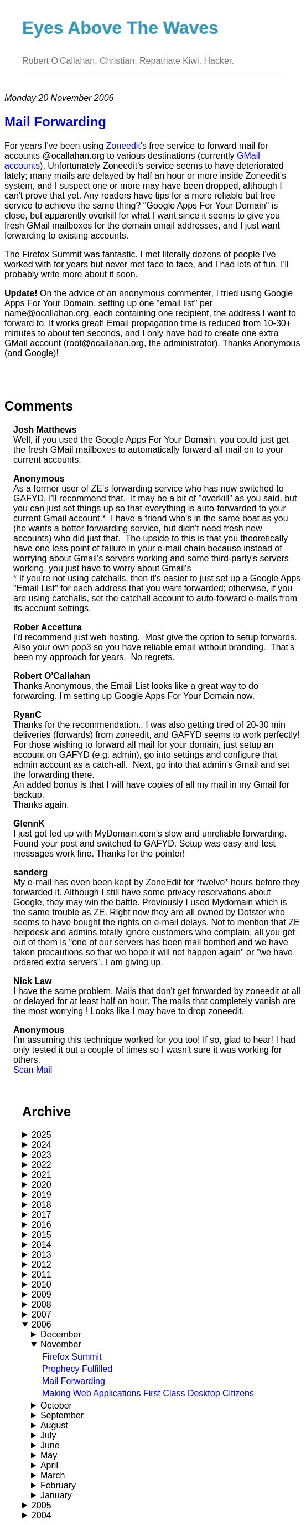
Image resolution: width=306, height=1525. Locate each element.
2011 (41, 1274)
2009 (41, 1294)
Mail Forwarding (73, 1381)
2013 (41, 1254)
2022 (41, 1164)
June (50, 1445)
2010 (41, 1284)
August (54, 1425)
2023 (41, 1154)
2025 (41, 1134)
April (49, 1465)
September (62, 1415)
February (58, 1485)
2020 (41, 1184)
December (60, 1334)
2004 (41, 1515)
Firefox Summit (72, 1356)
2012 (41, 1264)
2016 (41, 1224)
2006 (41, 1324)
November (60, 1344)
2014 (41, 1244)
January (56, 1495)
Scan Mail (32, 1070)
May (48, 1455)
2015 (41, 1234)
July (48, 1435)
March (52, 1475)
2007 (41, 1314)
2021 (41, 1174)
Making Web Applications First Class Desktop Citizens (148, 1393)
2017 (41, 1214)
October (56, 1405)
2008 (41, 1304)
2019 (41, 1194)
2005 (41, 1505)
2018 (41, 1204)
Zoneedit (123, 145)
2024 (41, 1144)
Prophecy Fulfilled (77, 1369)
